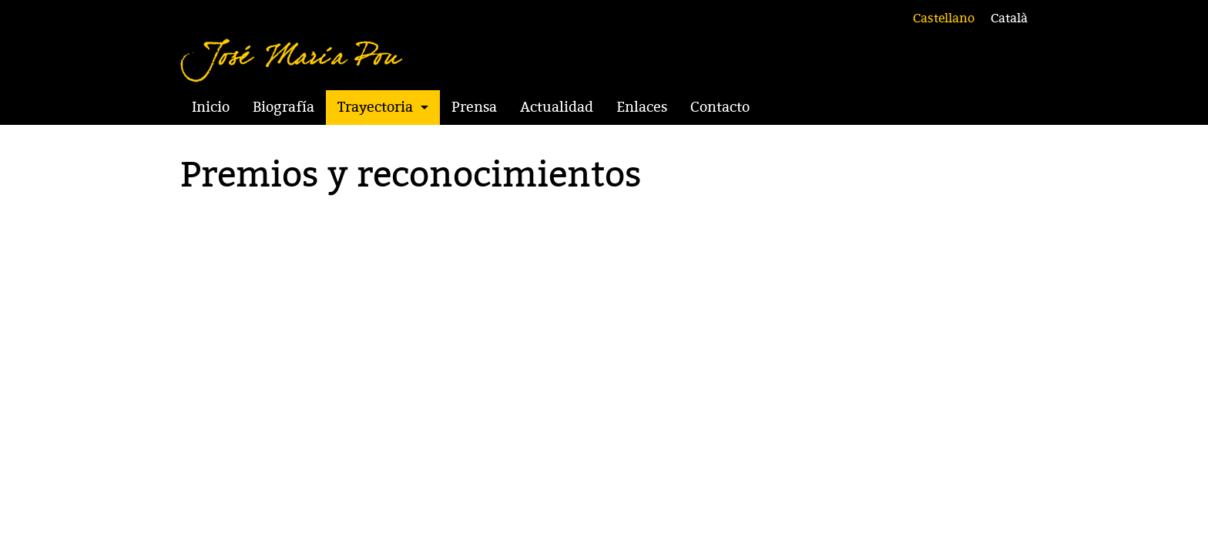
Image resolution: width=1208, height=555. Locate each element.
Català (1009, 18)
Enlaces (641, 107)
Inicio (211, 107)
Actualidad (556, 107)
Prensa (474, 107)
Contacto (720, 107)
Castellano (944, 18)
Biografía (283, 107)
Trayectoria (375, 107)
